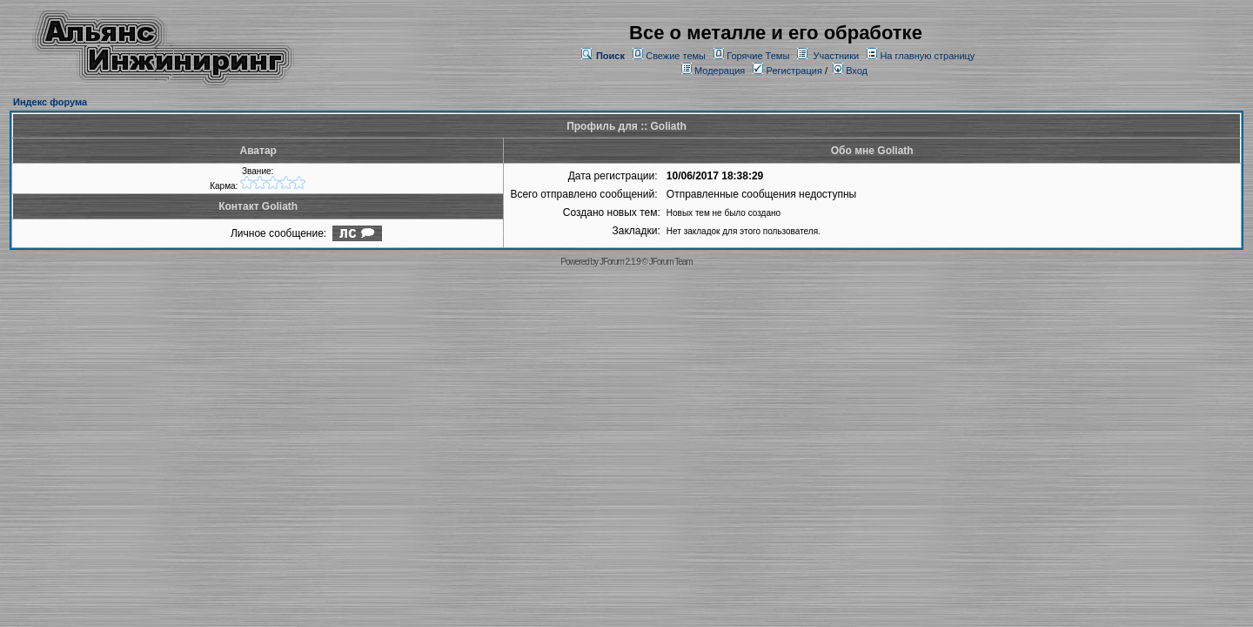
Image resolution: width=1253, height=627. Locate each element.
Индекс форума (50, 102)
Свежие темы (676, 56)
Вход (850, 70)
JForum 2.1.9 (620, 261)
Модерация (719, 70)
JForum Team (671, 261)
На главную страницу (927, 56)
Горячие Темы (758, 56)
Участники (837, 56)
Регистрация (787, 70)
